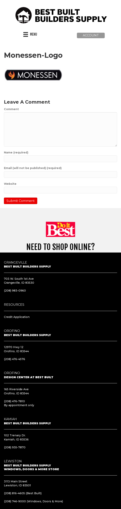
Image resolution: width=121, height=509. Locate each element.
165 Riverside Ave (16, 389)
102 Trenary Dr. (15, 435)
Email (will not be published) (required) (33, 168)
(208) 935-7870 (14, 447)
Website (10, 184)
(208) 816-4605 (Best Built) (23, 493)
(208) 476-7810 (14, 401)
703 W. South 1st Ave (19, 279)
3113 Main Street (15, 481)
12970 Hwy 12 (13, 347)
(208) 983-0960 (15, 290)
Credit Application (17, 317)
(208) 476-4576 (14, 359)
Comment (11, 109)
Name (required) (16, 152)
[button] (91, 35)
